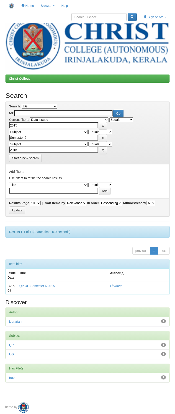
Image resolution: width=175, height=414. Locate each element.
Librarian (116, 286)
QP (11, 345)
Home (27, 5)
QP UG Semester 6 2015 (37, 286)
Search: (15, 106)
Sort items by (55, 203)
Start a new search (25, 158)
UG (11, 354)
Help (64, 5)
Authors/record (134, 203)
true (12, 377)
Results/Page (19, 203)
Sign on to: (155, 17)
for (11, 113)
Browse (48, 5)
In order (93, 203)
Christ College (20, 78)
